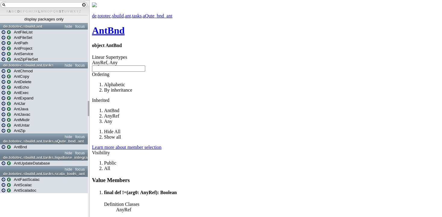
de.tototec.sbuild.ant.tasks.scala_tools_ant (44, 173)
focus (80, 26)
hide (68, 26)
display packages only (43, 19)
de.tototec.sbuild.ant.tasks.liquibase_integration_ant (44, 157)
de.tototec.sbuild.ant (22, 26)
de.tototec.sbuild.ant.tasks (28, 65)
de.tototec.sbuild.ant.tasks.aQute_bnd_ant (43, 141)
